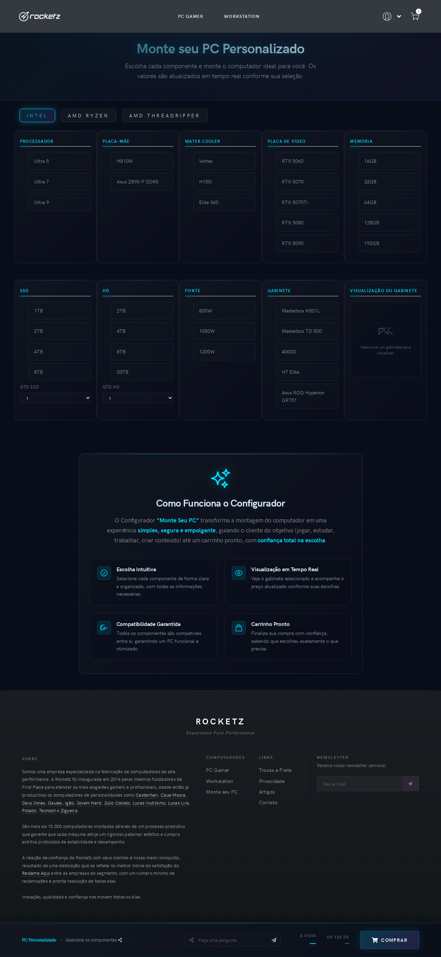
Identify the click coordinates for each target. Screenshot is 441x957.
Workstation (220, 781)
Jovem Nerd (89, 803)
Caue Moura (173, 795)
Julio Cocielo (117, 803)
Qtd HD (111, 387)
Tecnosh (47, 810)
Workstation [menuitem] (241, 16)
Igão (69, 803)
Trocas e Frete (275, 770)
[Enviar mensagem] (274, 940)
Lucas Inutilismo (149, 803)
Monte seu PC (222, 791)
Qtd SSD (29, 387)
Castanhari (147, 795)
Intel (37, 115)
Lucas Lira (178, 803)
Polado (29, 810)
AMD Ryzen (88, 115)
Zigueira (69, 810)
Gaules (55, 803)
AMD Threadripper (165, 115)
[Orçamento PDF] (120, 940)
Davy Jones (33, 803)
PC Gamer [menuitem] (190, 16)
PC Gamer (217, 770)
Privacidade (272, 781)
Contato (268, 802)
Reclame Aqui (36, 873)
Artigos (267, 791)
